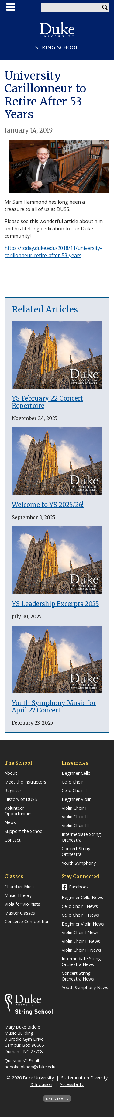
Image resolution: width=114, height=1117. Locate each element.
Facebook (79, 887)
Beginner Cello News (82, 897)
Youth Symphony (79, 863)
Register (13, 790)
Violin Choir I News (80, 932)
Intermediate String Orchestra (81, 837)
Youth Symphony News (85, 987)
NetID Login (57, 1098)
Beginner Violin (77, 799)
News (10, 822)
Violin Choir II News (81, 941)
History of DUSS (21, 799)
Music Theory (18, 895)
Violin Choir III (75, 825)
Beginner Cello (76, 773)
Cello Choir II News (80, 915)
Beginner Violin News (83, 924)
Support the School (24, 831)
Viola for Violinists (22, 904)
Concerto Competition (27, 921)
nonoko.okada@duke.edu (30, 1067)
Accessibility (72, 1084)
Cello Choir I (73, 782)
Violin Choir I (74, 808)
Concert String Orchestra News (78, 976)
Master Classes (20, 913)
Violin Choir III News (81, 950)
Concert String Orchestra (76, 851)
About (11, 773)
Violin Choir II (75, 816)
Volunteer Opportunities (19, 811)
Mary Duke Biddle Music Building (22, 1030)
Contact (13, 840)
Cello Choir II (74, 790)
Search (104, 7)
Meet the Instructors (25, 782)
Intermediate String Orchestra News (81, 961)
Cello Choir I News (80, 906)
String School (57, 47)
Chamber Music (20, 886)
